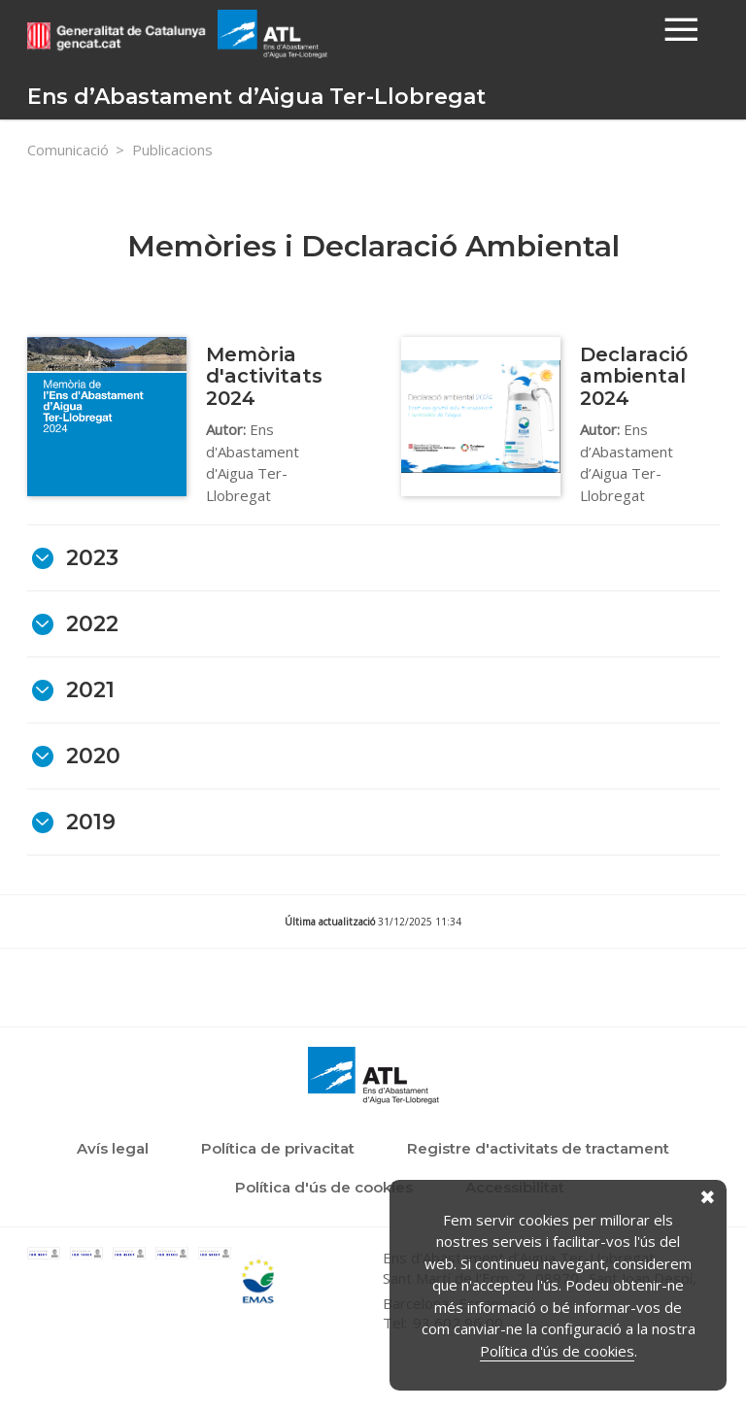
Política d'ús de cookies (557, 1350)
